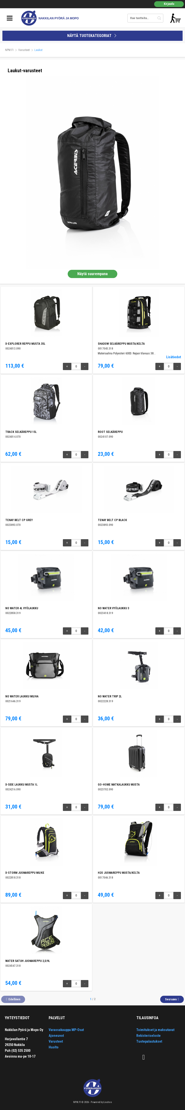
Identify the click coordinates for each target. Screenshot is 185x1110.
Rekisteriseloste (148, 1036)
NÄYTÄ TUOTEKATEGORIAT (92, 35)
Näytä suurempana (92, 274)
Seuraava (171, 999)
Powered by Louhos (101, 1102)
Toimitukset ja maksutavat (155, 1030)
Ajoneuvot (56, 1036)
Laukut (38, 50)
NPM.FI (9, 50)
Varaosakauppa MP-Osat (66, 1030)
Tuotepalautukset (149, 1041)
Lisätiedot (173, 357)
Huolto (54, 1047)
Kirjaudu (169, 4)
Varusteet (24, 50)
